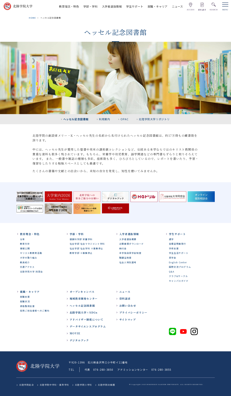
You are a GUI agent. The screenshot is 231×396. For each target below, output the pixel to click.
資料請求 (124, 298)
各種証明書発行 (177, 243)
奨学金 (172, 257)
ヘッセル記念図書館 (76, 119)
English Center (178, 262)
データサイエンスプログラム (88, 326)
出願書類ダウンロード (131, 243)
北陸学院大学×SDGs (84, 312)
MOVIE (75, 333)
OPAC (124, 119)
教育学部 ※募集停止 (81, 252)
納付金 (123, 248)
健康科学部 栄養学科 (81, 239)
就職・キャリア (157, 6)
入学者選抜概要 (127, 239)
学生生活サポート (179, 252)
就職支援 (25, 296)
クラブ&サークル (178, 276)
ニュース (177, 6)
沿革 (22, 239)
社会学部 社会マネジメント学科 (87, 243)
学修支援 (174, 248)
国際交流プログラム (180, 266)
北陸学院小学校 (83, 384)
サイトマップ (127, 319)
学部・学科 (90, 6)
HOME (32, 17)
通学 (171, 239)
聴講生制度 (125, 257)
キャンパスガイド (179, 280)
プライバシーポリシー (133, 312)
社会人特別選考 (127, 262)
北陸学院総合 (26, 384)
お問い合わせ (127, 305)
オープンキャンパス (82, 291)
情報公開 (25, 248)
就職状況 (25, 301)
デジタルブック (79, 340)
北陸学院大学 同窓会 (31, 271)
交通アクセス (27, 266)
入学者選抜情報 (112, 6)
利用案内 (104, 119)
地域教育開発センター (84, 298)
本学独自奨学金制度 (130, 252)
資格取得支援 (27, 306)
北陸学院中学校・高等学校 (54, 384)
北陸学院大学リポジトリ (154, 119)
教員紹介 (25, 262)
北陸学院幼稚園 (106, 384)
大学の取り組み (28, 257)
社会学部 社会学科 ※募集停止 (86, 248)
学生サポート (134, 6)
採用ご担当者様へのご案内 (34, 310)
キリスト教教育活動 (31, 252)
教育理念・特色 (69, 6)
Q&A (171, 271)
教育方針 (25, 243)
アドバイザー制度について (86, 319)
